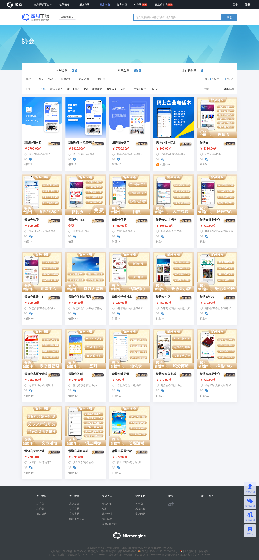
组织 (182, 154)
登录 (235, 4)
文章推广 (34, 462)
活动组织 (138, 154)
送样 (228, 385)
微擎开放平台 (43, 4)
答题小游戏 (134, 462)
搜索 (229, 17)
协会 (177, 154)
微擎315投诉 (109, 523)
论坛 (31, 154)
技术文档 (74, 508)
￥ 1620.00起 (85, 148)
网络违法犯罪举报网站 (194, 551)
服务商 (208, 231)
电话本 (129, 385)
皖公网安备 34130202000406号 (158, 551)
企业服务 (218, 231)
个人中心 (107, 503)
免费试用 (220, 385)
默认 (41, 79)
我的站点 (107, 518)
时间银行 (48, 385)
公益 (119, 231)
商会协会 (40, 154)
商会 (130, 154)
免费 (85, 225)
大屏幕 (87, 308)
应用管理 (107, 513)
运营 (42, 231)
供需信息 (34, 308)
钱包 (104, 508)
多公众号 (34, 231)
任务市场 (122, 4)
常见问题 (140, 513)
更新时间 (84, 79)
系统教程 (140, 508)
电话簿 (137, 385)
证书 (207, 154)
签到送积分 (79, 385)
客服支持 (74, 513)
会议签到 (97, 308)
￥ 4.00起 (129, 379)
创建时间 (66, 79)
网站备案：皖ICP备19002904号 (68, 551)
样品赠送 (210, 385)
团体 (171, 154)
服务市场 (85, 4)
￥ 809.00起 (173, 148)
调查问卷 (78, 462)
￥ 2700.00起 (41, 148)
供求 (53, 308)
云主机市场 (161, 4)
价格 (99, 79)
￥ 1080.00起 (173, 225)
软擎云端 (65, 4)
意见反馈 (74, 503)
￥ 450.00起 (129, 225)
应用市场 (105, 4)
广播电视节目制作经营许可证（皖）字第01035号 (133, 554)
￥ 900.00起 (41, 225)
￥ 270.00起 (217, 302)
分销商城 (166, 308)
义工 (135, 231)
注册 (247, 4)
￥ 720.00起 (217, 225)
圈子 (48, 154)
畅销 (50, 79)
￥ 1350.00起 (217, 148)
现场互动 (78, 308)
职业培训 (122, 462)
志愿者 (33, 385)
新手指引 (41, 503)
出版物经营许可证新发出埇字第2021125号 (185, 554)
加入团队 (41, 513)
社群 (81, 154)
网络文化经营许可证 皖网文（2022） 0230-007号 (76, 554)
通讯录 (164, 154)
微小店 (186, 308)
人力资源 (176, 231)
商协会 (208, 308)
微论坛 (227, 308)
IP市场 (138, 4)
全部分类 (67, 17)
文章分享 (45, 462)
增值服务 (229, 231)
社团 (119, 308)
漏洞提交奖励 (76, 518)
